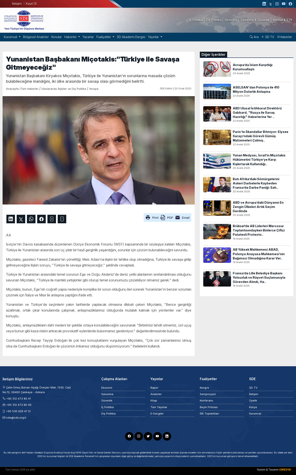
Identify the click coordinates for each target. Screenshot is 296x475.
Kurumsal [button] (11, 37)
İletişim (17, 3)
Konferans (206, 400)
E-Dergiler (157, 413)
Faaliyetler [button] (104, 37)
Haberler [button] (71, 37)
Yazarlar (88, 37)
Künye (253, 407)
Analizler (156, 394)
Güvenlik (106, 400)
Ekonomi (106, 387)
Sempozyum (208, 394)
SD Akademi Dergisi (131, 37)
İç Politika (107, 407)
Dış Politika (108, 413)
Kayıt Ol (31, 3)
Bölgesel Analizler (36, 37)
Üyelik (253, 400)
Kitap (153, 400)
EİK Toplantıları (209, 413)
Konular (56, 37)
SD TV (267, 37)
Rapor (154, 387)
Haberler (284, 37)
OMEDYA (285, 469)
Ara (254, 37)
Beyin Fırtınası (209, 407)
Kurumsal (255, 413)
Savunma (107, 394)
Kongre (204, 387)
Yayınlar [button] (154, 37)
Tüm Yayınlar (158, 407)
